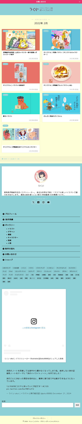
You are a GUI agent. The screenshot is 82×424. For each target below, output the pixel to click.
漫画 (9, 234)
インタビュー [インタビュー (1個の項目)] (50, 268)
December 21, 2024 (62, 393)
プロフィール (11, 214)
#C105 (46, 386)
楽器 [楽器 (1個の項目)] (57, 278)
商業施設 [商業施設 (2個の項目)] (60, 275)
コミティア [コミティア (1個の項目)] (31, 271)
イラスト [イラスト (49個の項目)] (31, 268)
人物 (9, 243)
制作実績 (9, 219)
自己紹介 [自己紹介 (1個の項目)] (68, 278)
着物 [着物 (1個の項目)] (62, 278)
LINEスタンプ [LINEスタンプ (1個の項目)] (6, 268)
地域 (9, 240)
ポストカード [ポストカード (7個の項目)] (73, 271)
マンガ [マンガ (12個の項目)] (10, 275)
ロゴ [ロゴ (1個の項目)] (27, 275)
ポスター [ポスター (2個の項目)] (64, 271)
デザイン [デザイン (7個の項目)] (39, 271)
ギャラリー (10, 225)
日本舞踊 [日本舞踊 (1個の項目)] (45, 278)
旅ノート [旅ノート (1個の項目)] (32, 278)
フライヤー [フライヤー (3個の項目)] (57, 271)
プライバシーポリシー (39, 418)
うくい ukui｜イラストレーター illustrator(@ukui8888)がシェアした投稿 (34, 359)
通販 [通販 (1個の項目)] (74, 278)
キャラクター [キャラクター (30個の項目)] (72, 268)
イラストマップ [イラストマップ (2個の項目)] (40, 268)
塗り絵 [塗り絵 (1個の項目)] (77, 275)
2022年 (12, 159)
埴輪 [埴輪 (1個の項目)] (72, 275)
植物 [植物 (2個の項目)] (52, 278)
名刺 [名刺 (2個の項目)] (54, 275)
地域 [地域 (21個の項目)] (67, 275)
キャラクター (13, 237)
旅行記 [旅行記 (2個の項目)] (39, 278)
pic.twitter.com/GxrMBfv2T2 (20, 389)
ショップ (9, 260)
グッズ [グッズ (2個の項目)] (4, 271)
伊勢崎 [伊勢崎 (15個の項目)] (37, 275)
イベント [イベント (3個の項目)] (23, 268)
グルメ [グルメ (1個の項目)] (10, 271)
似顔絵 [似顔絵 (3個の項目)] (44, 275)
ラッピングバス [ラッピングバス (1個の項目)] (19, 275)
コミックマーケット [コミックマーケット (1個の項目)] (20, 271)
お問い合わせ (11, 254)
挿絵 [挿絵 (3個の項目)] (21, 278)
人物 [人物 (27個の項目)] (32, 275)
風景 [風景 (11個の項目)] (9, 281)
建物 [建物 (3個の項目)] (4, 278)
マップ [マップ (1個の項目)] (4, 275)
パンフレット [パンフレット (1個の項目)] (47, 271)
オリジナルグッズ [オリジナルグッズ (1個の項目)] (61, 268)
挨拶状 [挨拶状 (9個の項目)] (15, 278)
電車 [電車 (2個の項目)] (4, 281)
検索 (4, 401)
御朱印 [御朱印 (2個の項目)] (9, 278)
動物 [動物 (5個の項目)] (49, 275)
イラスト (11, 229)
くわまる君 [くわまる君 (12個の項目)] (16, 268)
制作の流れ (10, 248)
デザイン (11, 232)
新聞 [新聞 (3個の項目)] (26, 278)
